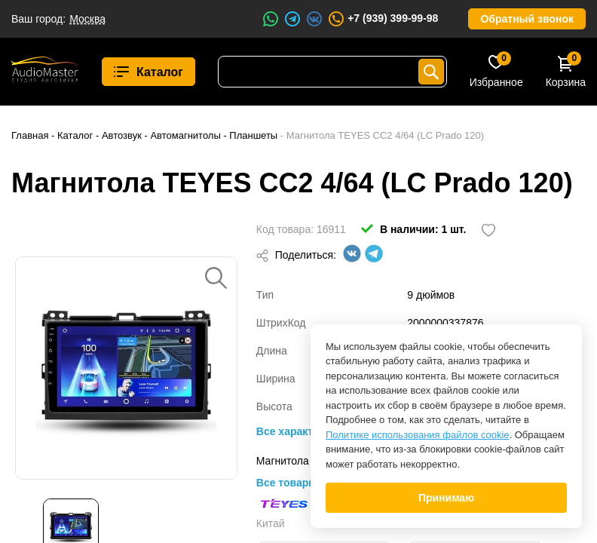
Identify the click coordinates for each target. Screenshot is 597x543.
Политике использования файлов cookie (418, 434)
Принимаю (446, 498)
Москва (87, 19)
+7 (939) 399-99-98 (382, 19)
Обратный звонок (527, 19)
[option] (126, 368)
